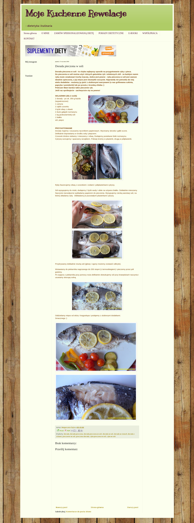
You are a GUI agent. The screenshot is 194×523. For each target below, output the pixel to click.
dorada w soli (108, 434)
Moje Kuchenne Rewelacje (75, 13)
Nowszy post (61, 507)
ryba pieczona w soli (98, 436)
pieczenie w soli (69, 436)
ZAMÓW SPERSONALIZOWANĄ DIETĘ (74, 33)
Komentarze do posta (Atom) (78, 512)
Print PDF (63, 430)
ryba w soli (111, 436)
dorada (66, 434)
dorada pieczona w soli (93, 434)
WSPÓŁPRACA (150, 33)
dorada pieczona (76, 434)
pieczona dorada (82, 436)
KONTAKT (29, 38)
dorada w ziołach (120, 434)
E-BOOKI (133, 33)
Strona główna (30, 33)
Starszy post (132, 507)
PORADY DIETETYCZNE (111, 33)
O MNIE (45, 33)
